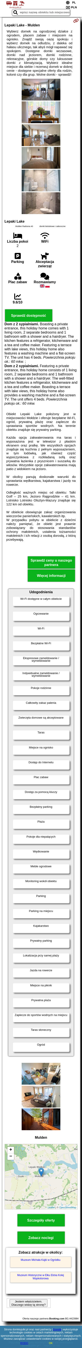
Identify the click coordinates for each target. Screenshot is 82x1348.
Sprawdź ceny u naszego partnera (51, 562)
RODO (24, 1343)
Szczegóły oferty (41, 1220)
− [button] (10, 1156)
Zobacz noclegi (41, 1238)
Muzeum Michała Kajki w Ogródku (40, 1259)
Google (57, 1329)
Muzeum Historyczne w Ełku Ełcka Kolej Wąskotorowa (40, 1277)
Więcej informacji (51, 576)
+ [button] (10, 1150)
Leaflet (51, 1207)
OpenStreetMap (67, 1207)
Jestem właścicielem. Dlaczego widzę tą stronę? (28, 1303)
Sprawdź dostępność (28, 315)
